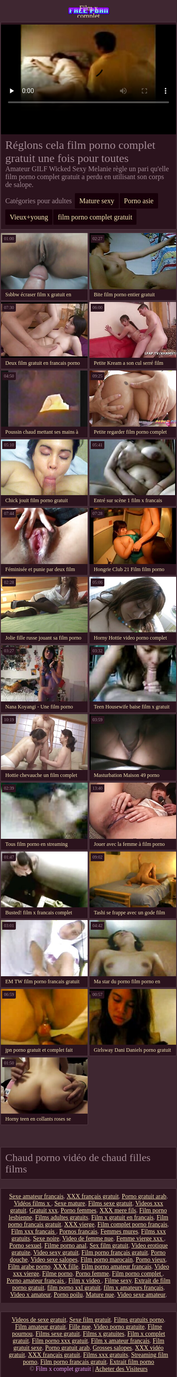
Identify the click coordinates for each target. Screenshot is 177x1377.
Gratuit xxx (44, 1210)
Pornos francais (78, 1231)
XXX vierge (79, 1224)
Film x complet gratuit (88, 11)
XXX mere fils (118, 1210)
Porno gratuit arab (144, 1196)
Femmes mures (119, 1231)
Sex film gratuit (108, 1245)
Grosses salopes (112, 1348)
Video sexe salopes (53, 1259)
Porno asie (139, 201)
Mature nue (100, 1294)
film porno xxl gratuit (73, 1287)
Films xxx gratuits (105, 1355)
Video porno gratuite (118, 1326)
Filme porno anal (65, 1245)
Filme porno (57, 1273)
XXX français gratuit (92, 1196)
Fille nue (79, 1326)
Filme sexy (117, 1280)
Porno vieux (151, 1259)
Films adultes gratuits (61, 1217)
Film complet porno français (132, 1224)
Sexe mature (70, 1203)
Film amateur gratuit (40, 1326)
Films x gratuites (103, 1333)
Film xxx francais (33, 1231)
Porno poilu (68, 1294)
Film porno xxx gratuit (60, 1340)
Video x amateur (30, 1294)
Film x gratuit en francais (122, 1217)
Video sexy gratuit (56, 1252)
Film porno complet (137, 1273)
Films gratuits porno (139, 1319)
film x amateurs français (133, 1287)
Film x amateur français (120, 1340)
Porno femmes (78, 1210)
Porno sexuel (25, 1245)
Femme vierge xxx (140, 1238)
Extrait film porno (132, 1362)
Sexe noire (46, 1238)
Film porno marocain (107, 1259)
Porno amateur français (36, 1280)
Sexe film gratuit (90, 1319)
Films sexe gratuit (110, 1203)
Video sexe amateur (141, 1294)
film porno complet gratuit (95, 217)
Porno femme (92, 1273)
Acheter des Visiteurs (121, 1369)
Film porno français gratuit (114, 1252)
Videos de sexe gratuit (38, 1319)
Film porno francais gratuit (74, 1362)
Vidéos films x (32, 1203)
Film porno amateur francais (116, 1266)
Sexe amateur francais (36, 1196)
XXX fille (65, 1266)
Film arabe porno (29, 1266)
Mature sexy (96, 201)
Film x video (84, 1280)
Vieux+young (29, 217)
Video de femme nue (87, 1238)
